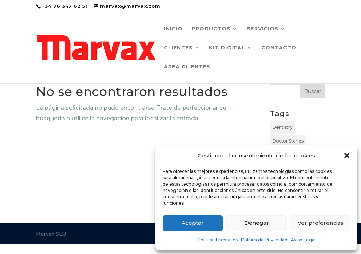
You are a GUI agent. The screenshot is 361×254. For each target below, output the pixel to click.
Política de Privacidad (264, 239)
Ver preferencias (320, 222)
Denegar (256, 222)
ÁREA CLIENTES (187, 67)
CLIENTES (178, 48)
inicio (173, 29)
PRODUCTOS (211, 29)
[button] (346, 155)
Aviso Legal (303, 239)
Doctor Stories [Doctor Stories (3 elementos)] (288, 141)
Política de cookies (217, 239)
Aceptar (193, 222)
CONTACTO (278, 48)
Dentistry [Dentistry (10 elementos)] (283, 127)
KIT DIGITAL (227, 48)
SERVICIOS (263, 29)
